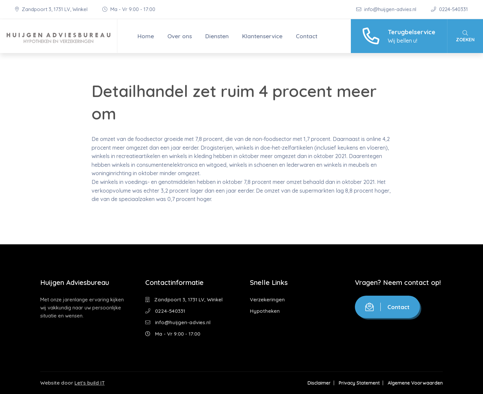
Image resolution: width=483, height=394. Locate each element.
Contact (306, 36)
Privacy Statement (359, 383)
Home (146, 36)
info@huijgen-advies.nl (387, 9)
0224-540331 (449, 9)
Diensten (217, 36)
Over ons (179, 36)
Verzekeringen (267, 299)
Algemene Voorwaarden (415, 383)
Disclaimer (319, 383)
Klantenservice (262, 36)
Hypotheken (265, 311)
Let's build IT (89, 383)
